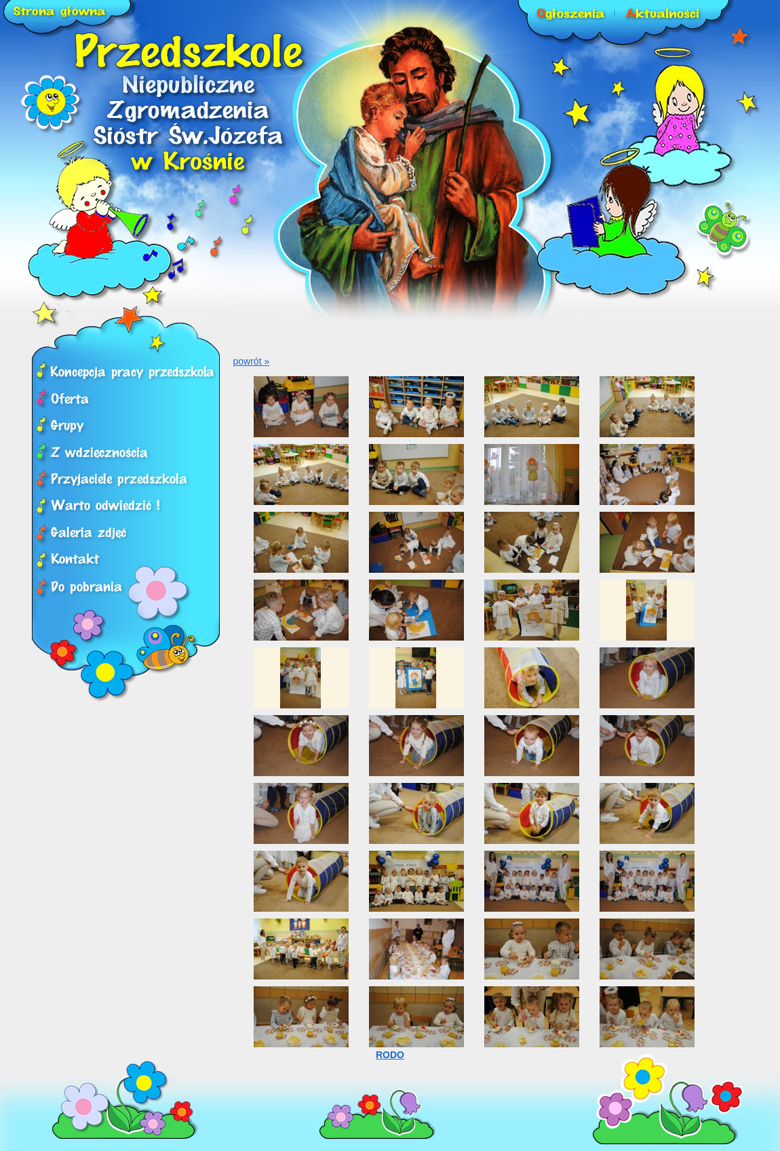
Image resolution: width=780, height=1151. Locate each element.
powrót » (251, 361)
